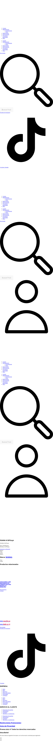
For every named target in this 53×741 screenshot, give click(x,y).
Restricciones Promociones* (10, 723)
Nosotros (5, 691)
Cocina (4, 28)
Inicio (4, 689)
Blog (4, 38)
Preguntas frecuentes (8, 710)
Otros (6, 32)
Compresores (8, 30)
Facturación (5, 711)
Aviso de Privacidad (7, 726)
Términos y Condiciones (8, 713)
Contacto (5, 695)
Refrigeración (6, 29)
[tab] (26, 550)
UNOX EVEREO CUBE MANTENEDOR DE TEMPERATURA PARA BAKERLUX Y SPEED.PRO (5, 584)
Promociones (6, 34)
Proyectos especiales (5, 36)
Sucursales (5, 694)
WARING (9, 557)
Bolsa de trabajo (7, 693)
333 (5, 621)
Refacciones (6, 33)
